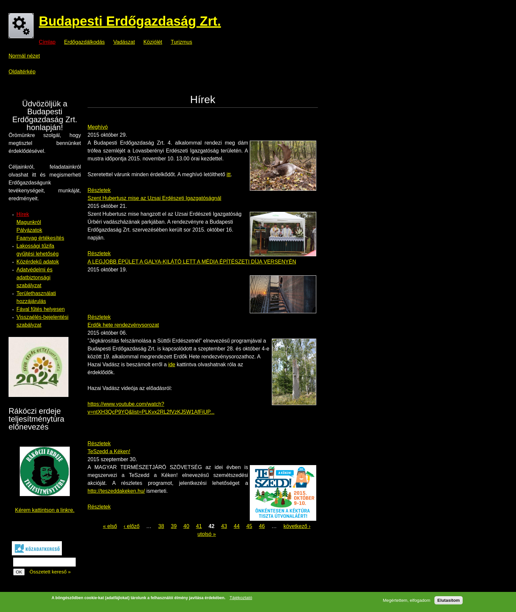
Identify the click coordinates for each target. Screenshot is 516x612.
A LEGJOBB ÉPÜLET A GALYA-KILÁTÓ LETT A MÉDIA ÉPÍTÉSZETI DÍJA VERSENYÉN (192, 261)
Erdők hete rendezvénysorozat (123, 325)
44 (237, 526)
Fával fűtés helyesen (40, 309)
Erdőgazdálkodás (84, 42)
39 (174, 526)
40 (186, 526)
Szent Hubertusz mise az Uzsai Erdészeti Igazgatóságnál (154, 198)
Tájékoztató (240, 598)
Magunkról (28, 222)
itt (228, 174)
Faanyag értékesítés (40, 238)
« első (110, 526)
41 (199, 526)
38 (161, 526)
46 (262, 526)
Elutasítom (448, 600)
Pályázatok (29, 230)
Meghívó (98, 127)
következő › (296, 526)
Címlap (47, 42)
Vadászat (124, 42)
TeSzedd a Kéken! (109, 451)
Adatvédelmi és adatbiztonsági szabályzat (34, 277)
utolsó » (206, 534)
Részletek (99, 190)
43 (224, 526)
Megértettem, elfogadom (406, 600)
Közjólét (152, 42)
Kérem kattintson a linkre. (45, 510)
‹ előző (132, 526)
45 (249, 526)
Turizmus (181, 42)
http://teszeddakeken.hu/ (116, 491)
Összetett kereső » (50, 571)
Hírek (22, 214)
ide (171, 364)
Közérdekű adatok (37, 261)
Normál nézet (24, 56)
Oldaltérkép (22, 71)
